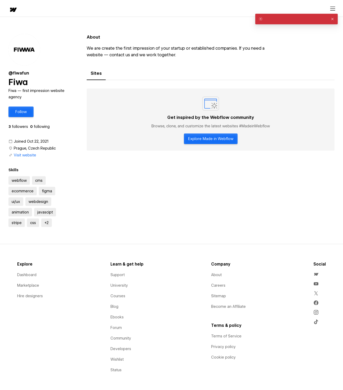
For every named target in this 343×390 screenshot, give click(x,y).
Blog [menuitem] (114, 306)
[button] (27, 8)
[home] (8, 8)
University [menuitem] (119, 285)
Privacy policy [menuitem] (223, 347)
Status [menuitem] (116, 370)
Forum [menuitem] (116, 328)
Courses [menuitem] (117, 296)
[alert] (296, 19)
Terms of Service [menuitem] (226, 336)
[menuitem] (316, 274)
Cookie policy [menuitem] (223, 357)
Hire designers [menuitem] (30, 296)
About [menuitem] (216, 275)
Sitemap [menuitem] (218, 296)
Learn (82, 8)
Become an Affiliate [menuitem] (228, 306)
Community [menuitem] (120, 338)
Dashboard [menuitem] (26, 275)
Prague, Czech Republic (35, 148)
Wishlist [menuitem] (117, 359)
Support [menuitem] (117, 275)
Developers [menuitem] (120, 349)
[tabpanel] (211, 119)
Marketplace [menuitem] (28, 285)
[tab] (96, 73)
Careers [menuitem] (218, 285)
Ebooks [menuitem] (117, 317)
